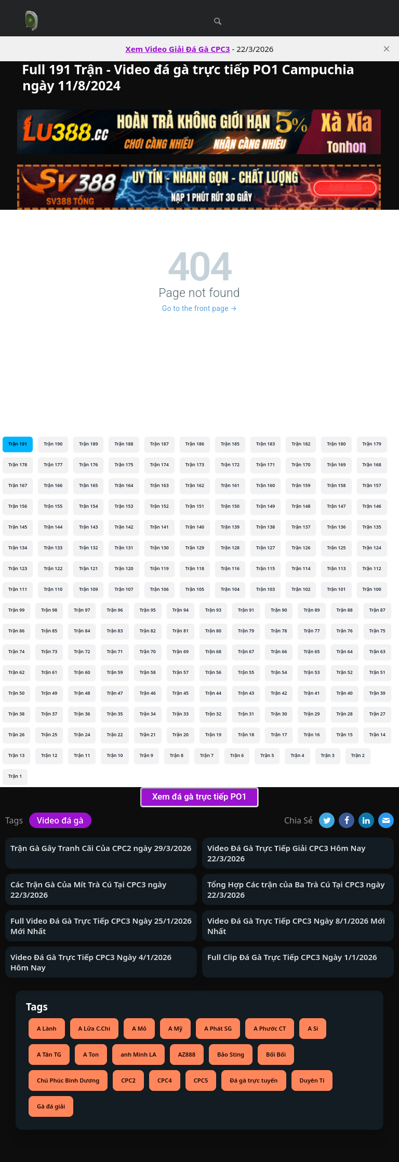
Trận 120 (123, 568)
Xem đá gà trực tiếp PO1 (199, 797)
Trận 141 (159, 527)
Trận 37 (49, 714)
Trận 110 (53, 589)
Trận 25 (49, 735)
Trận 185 (230, 444)
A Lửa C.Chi (94, 1028)
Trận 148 (300, 506)
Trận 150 (230, 506)
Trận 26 (16, 735)
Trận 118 (194, 568)
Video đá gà (60, 820)
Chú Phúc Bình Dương (68, 1080)
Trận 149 (265, 506)
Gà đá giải (51, 1106)
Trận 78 (279, 631)
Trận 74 (16, 651)
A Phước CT (270, 1028)
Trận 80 (213, 631)
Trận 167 (17, 485)
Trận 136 (336, 527)
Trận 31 (246, 714)
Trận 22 (115, 735)
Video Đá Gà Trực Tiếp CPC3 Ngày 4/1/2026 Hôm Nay (90, 962)
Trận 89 (311, 610)
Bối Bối (276, 1054)
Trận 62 (16, 672)
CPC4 (164, 1080)
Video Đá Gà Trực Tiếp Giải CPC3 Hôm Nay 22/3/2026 (286, 853)
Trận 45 (180, 693)
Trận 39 (377, 693)
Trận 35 (115, 714)
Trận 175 (123, 465)
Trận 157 (372, 485)
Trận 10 (115, 755)
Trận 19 (213, 735)
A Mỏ (139, 1028)
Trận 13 (16, 755)
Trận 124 (372, 548)
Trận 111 (17, 589)
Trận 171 (265, 465)
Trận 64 (345, 651)
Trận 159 (300, 485)
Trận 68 (213, 651)
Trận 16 (311, 735)
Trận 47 (115, 693)
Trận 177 (53, 465)
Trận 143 (88, 527)
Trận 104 (230, 589)
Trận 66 (279, 651)
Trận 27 (377, 714)
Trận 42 (279, 693)
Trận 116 (230, 568)
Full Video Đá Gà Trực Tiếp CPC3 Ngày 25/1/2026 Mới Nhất (101, 925)
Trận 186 (194, 444)
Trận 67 (246, 651)
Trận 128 (230, 548)
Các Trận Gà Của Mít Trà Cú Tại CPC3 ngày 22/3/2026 (88, 889)
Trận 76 (345, 631)
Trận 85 (49, 631)
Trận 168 (372, 465)
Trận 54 (279, 672)
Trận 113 (336, 568)
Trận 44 (213, 693)
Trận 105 (194, 589)
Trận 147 (336, 506)
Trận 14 (377, 735)
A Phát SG (218, 1028)
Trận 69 (180, 651)
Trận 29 (311, 714)
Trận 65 (311, 651)
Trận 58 (148, 672)
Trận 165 (88, 485)
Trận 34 (148, 714)
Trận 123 (17, 568)
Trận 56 (213, 672)
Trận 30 (279, 714)
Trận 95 (148, 610)
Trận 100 (372, 589)
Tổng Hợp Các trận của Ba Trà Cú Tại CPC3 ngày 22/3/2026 (296, 889)
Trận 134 (17, 548)
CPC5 (201, 1080)
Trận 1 (15, 776)
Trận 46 (148, 693)
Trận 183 (265, 444)
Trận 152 (159, 506)
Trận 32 (213, 714)
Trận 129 (194, 548)
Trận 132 (88, 548)
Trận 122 (53, 568)
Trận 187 (159, 444)
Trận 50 (16, 693)
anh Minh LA (138, 1054)
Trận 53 (311, 672)
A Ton (91, 1054)
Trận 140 (194, 527)
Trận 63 (377, 651)
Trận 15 (345, 735)
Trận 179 (372, 444)
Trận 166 (53, 485)
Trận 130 (159, 548)
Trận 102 (300, 589)
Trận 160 (265, 485)
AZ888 (186, 1054)
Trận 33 (180, 714)
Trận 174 (159, 465)
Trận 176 (88, 465)
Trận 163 (159, 485)
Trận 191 (17, 444)
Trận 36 (82, 714)
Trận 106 (159, 589)
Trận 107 (123, 589)
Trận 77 (311, 631)
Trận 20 (180, 735)
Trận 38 (16, 714)
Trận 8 (176, 755)
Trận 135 (372, 527)
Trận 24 (82, 735)
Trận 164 (123, 485)
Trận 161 (230, 485)
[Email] (386, 820)
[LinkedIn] (366, 820)
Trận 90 (279, 610)
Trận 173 (194, 465)
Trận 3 (328, 755)
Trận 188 (123, 444)
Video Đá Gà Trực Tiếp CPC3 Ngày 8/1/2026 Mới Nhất (296, 925)
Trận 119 (159, 568)
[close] (386, 48)
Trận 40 (345, 693)
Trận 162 (194, 485)
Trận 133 (53, 548)
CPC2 (128, 1080)
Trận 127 (265, 548)
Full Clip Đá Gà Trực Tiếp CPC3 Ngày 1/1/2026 (292, 957)
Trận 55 (246, 672)
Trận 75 (377, 631)
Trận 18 (246, 735)
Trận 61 (49, 672)
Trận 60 (82, 672)
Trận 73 (49, 651)
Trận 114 (300, 568)
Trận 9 (146, 755)
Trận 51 (377, 672)
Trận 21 (148, 735)
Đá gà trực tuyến (253, 1080)
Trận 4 (297, 755)
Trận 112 (372, 568)
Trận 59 (115, 672)
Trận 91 (246, 610)
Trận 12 (49, 755)
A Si (313, 1028)
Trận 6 (237, 755)
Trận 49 (49, 693)
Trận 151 (194, 506)
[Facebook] (346, 820)
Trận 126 (300, 548)
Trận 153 (123, 506)
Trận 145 (17, 527)
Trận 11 (82, 755)
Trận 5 (267, 755)
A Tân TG (49, 1054)
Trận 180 (336, 444)
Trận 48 (82, 693)
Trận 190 (53, 444)
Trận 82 (148, 631)
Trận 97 (82, 610)
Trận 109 (88, 589)
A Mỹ (175, 1028)
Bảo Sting (230, 1054)
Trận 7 (207, 755)
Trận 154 (88, 506)
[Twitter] (327, 820)
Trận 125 (336, 548)
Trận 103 (265, 589)
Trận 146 (372, 506)
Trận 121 (88, 568)
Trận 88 (345, 610)
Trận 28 (345, 714)
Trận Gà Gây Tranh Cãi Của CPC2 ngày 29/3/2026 (100, 848)
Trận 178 (17, 465)
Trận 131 (123, 548)
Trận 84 (82, 631)
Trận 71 (115, 651)
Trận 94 (180, 610)
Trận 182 (300, 444)
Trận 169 (336, 465)
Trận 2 (358, 755)
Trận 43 (246, 693)
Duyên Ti (312, 1080)
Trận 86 (16, 631)
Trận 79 (246, 631)
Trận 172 (230, 465)
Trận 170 (300, 465)
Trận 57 (180, 672)
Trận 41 (311, 693)
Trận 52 (345, 672)
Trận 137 (300, 527)
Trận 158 (336, 485)
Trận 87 (377, 610)
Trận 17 (279, 735)
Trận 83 (115, 631)
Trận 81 (180, 631)
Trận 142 (123, 527)
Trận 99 (16, 610)
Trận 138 (265, 527)
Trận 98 (49, 610)
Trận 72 (82, 651)
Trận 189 (88, 444)
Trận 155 (53, 506)
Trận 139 (230, 527)
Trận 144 (53, 527)
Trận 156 (17, 506)
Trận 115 (265, 568)
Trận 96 (115, 610)
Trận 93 (213, 610)
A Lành (47, 1028)
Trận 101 (336, 589)
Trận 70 (148, 651)
